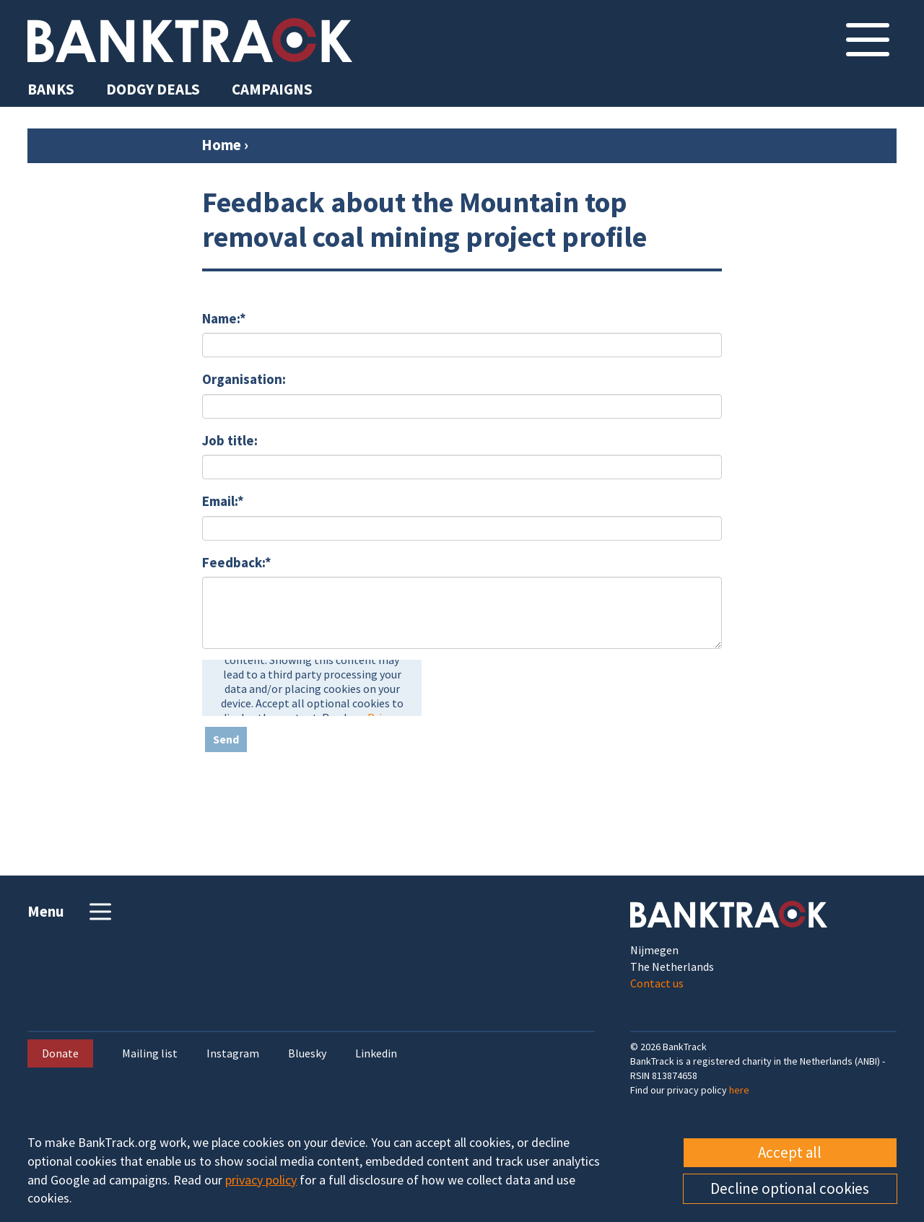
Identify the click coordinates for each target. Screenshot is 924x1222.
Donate (60, 1053)
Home (221, 144)
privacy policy (261, 1179)
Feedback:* (236, 562)
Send (226, 739)
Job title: (230, 440)
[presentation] (312, 688)
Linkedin (376, 1053)
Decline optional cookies (789, 1188)
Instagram (232, 1053)
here (739, 1089)
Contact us (657, 983)
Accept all (789, 1152)
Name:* (224, 318)
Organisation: (244, 379)
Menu (71, 911)
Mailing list (150, 1053)
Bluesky (307, 1053)
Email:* (223, 501)
